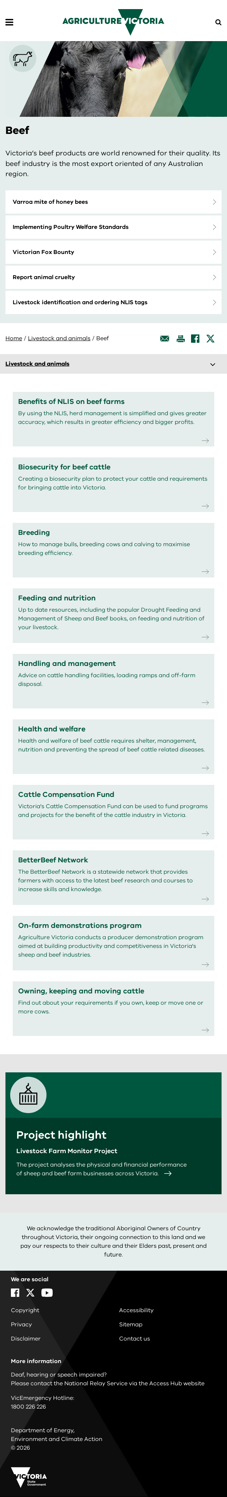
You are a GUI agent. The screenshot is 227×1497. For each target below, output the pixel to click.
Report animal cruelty (44, 277)
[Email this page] (165, 338)
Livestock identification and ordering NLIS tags (80, 302)
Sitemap (130, 1325)
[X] (210, 338)
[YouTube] (47, 1292)
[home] (113, 22)
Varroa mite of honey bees (50, 202)
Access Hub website (176, 1383)
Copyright (25, 1310)
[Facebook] (195, 338)
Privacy (21, 1325)
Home (13, 338)
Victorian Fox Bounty (43, 252)
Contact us (134, 1339)
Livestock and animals (59, 338)
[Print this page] (180, 338)
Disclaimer (26, 1339)
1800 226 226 (28, 1407)
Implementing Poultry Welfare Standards (71, 227)
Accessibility (136, 1310)
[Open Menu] (9, 22)
